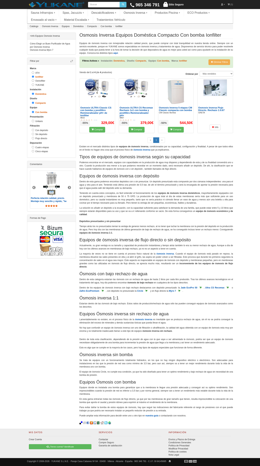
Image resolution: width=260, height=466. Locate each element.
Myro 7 (172, 291)
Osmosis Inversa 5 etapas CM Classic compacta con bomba (175, 109)
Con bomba (39, 112)
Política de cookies (178, 451)
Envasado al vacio (44, 19)
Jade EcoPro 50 (189, 287)
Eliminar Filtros (219, 62)
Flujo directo (39, 138)
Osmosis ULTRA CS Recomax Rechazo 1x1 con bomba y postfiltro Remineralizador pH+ (136, 111)
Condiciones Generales (180, 442)
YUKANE (38, 85)
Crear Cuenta (35, 439)
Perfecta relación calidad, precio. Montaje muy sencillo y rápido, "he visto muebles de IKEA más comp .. (49, 201)
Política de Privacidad (179, 445)
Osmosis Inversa (135, 12)
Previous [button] (34, 188)
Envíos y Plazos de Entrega (182, 439)
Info (215, 127)
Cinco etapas (40, 151)
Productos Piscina (167, 12)
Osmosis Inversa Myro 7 (41, 50)
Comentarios (36, 164)
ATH (36, 72)
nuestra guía (151, 415)
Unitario (37, 121)
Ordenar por (192, 74)
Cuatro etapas (40, 147)
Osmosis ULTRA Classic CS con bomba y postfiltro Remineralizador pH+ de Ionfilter (95, 111)
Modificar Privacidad (178, 448)
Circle (140, 291)
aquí (115, 53)
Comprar (97, 129)
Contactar (103, 439)
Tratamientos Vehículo (111, 19)
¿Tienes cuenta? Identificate (60, 447)
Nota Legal (174, 455)
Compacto (39, 103)
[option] (51, 190)
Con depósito (40, 130)
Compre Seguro (106, 442)
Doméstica (39, 94)
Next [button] (69, 188)
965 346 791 (145, 4)
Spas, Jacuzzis (73, 12)
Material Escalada (76, 19)
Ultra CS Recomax (214, 287)
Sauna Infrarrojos (43, 12)
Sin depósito (39, 134)
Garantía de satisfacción (110, 445)
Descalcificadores (103, 12)
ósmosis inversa (141, 150)
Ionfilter (37, 76)
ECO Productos (199, 12)
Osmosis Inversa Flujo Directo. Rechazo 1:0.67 (211, 109)
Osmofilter (38, 80)
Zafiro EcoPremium (89, 291)
